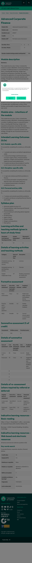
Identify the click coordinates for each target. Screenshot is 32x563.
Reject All (11, 98)
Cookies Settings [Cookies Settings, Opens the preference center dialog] (14, 94)
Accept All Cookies (21, 98)
